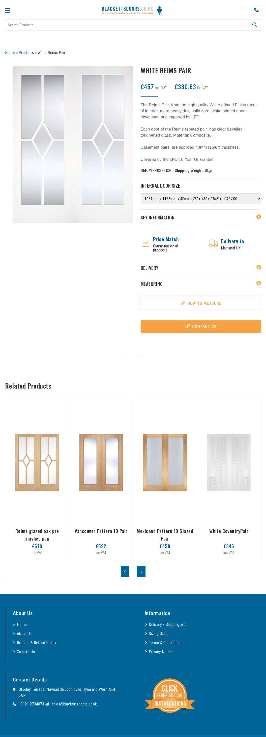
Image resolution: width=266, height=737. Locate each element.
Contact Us (204, 326)
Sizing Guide (159, 633)
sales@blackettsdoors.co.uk (74, 704)
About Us (24, 633)
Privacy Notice (161, 651)
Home (10, 52)
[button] (254, 25)
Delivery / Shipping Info (168, 624)
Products (26, 52)
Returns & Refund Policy (36, 642)
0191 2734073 (32, 704)
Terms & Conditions (164, 642)
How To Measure (204, 303)
